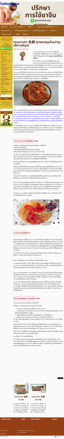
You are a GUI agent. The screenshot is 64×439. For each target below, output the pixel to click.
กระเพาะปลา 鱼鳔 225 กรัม (38, 398)
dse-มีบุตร (19, 49)
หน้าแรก (15, 38)
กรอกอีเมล (3, 94)
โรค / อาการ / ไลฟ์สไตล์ (23, 38)
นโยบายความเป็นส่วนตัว (5, 104)
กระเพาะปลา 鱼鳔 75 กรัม (21, 398)
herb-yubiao (25, 49)
